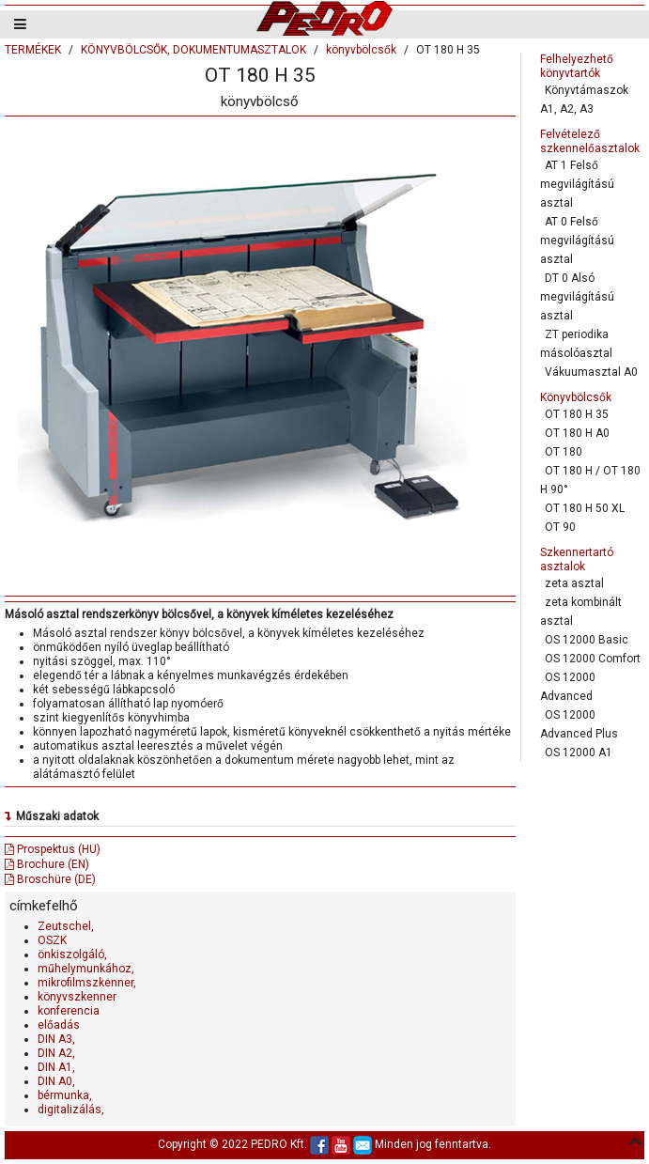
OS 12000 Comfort (593, 658)
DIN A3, (56, 1039)
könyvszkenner (77, 996)
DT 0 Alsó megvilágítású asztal (577, 297)
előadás (59, 1025)
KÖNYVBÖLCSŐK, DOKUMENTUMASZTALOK (193, 49)
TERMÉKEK (33, 49)
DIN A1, (56, 1067)
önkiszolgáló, (72, 954)
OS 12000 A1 (578, 752)
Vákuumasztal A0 (591, 372)
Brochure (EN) (47, 864)
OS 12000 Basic (586, 639)
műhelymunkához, (86, 968)
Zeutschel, (66, 926)
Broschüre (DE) (50, 879)
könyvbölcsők (361, 49)
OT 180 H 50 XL (585, 508)
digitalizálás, (71, 1109)
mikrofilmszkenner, (87, 982)
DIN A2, (56, 1053)
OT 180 (563, 451)
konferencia (69, 1010)
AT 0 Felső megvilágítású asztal (577, 240)
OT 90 (560, 527)
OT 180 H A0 (577, 433)
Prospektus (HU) (52, 849)
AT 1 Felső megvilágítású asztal (577, 184)
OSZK (52, 940)
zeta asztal (574, 583)
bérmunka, (65, 1095)
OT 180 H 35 (577, 414)
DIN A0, (56, 1081)
